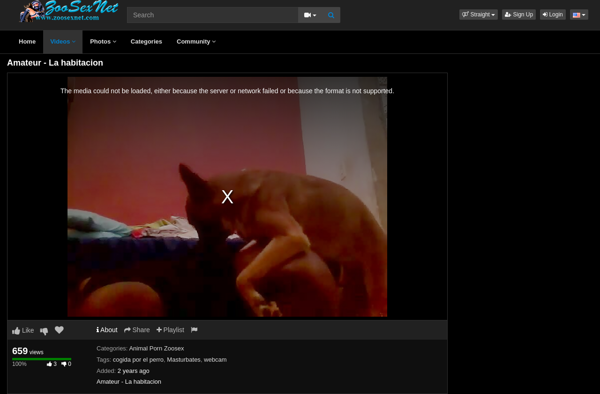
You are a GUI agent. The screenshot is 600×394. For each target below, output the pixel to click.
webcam (215, 359)
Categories (146, 41)
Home (27, 41)
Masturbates (184, 359)
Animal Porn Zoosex (156, 348)
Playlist (170, 330)
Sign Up (519, 14)
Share (137, 330)
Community (196, 41)
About (107, 330)
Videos (62, 41)
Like (23, 330)
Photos (103, 41)
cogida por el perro (138, 359)
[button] (478, 14)
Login (553, 14)
